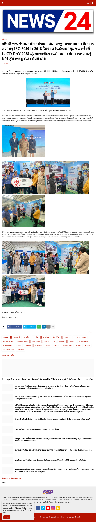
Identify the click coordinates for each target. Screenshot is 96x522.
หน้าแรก (4, 39)
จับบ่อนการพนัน (22, 341)
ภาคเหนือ (28, 345)
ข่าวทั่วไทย (56, 337)
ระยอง (56, 345)
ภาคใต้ (18, 345)
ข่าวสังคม (67, 337)
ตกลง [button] (7, 517)
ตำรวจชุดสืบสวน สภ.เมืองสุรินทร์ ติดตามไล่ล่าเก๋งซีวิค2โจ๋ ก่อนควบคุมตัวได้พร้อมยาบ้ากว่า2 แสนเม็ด (47, 379)
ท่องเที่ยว (62, 341)
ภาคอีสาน (38, 345)
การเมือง (26, 337)
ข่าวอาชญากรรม (80, 337)
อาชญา (87, 345)
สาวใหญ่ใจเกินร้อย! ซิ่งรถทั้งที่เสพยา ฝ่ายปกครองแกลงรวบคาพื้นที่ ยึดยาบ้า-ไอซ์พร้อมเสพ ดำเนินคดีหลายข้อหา (53, 450)
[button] (2, 3)
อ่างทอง (78, 345)
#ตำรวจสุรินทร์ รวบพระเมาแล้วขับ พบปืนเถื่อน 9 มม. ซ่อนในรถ (37, 429)
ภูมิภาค (48, 345)
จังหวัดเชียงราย (8, 341)
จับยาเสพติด (36, 341)
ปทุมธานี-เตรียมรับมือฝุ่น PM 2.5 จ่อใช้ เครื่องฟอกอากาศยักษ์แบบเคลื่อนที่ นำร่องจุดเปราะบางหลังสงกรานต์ (52, 419)
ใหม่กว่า (5, 332)
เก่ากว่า (90, 332)
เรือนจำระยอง (67, 345)
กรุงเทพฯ (6, 337)
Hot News (21, 349)
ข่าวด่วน (46, 337)
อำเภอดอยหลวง (8, 349)
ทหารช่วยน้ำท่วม (49, 341)
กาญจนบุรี (16, 337)
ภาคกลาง (72, 341)
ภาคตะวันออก (7, 345)
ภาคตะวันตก (83, 341)
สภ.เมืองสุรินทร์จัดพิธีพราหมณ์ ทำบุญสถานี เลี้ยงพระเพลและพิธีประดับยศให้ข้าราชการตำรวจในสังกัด (50, 460)
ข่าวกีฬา (36, 337)
